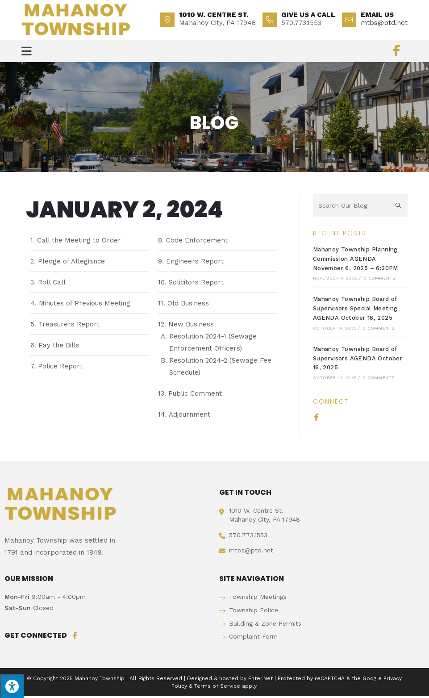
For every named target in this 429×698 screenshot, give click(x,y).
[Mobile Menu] (26, 51)
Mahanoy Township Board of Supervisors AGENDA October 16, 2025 (357, 360)
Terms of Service (217, 688)
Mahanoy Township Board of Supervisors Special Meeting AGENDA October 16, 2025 (355, 310)
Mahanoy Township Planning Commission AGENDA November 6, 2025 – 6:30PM (355, 260)
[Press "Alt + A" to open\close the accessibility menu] (12, 686)
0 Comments (379, 279)
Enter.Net (260, 680)
